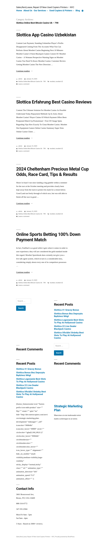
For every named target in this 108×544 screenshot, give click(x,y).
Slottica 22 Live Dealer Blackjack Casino (65, 327)
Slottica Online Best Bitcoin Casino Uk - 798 (32, 81)
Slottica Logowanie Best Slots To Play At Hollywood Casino (69, 321)
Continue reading (24, 71)
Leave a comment (23, 84)
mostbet (52, 81)
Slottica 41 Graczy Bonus (66, 310)
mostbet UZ (59, 81)
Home (19, 10)
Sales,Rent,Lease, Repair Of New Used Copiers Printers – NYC (45, 7)
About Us (27, 10)
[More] (82, 11)
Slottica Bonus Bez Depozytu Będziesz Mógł (68, 315)
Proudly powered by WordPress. (65, 537)
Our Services (40, 10)
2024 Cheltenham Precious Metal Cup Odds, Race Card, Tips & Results (52, 171)
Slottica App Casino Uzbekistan (46, 34)
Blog (78, 10)
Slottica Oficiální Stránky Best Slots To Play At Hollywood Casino (69, 335)
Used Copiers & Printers (60, 10)
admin (20, 79)
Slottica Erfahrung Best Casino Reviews (54, 102)
